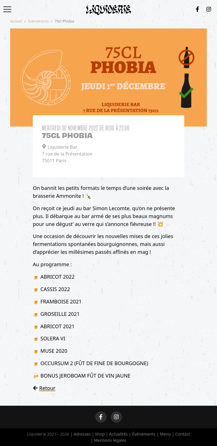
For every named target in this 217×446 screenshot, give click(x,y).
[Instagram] (209, 9)
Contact (182, 434)
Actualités (118, 434)
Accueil (16, 21)
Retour (47, 388)
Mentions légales (110, 440)
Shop (100, 434)
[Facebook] (197, 9)
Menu (165, 434)
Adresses (82, 434)
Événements (38, 21)
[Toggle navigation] (9, 9)
